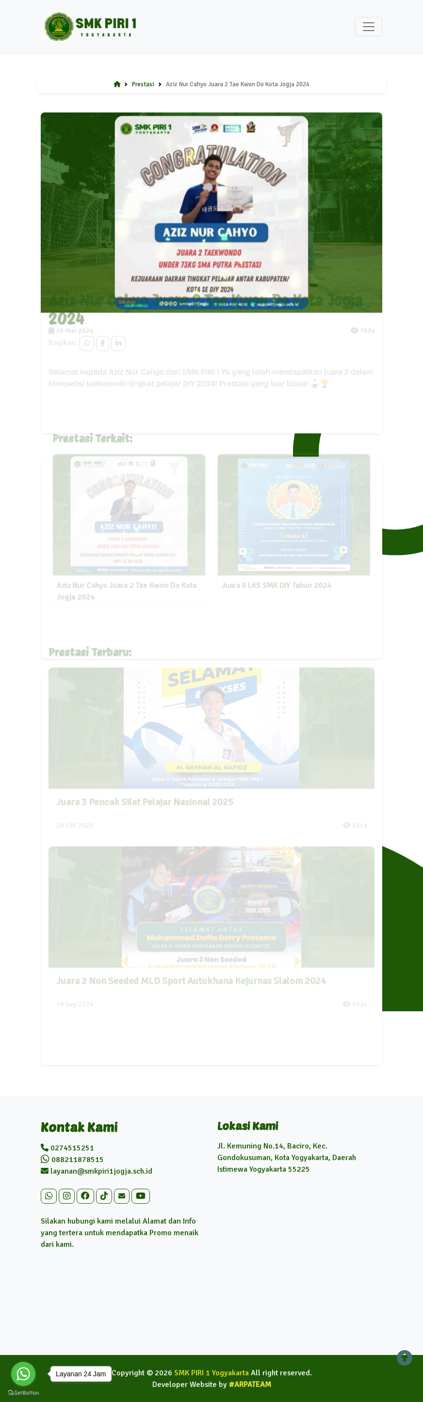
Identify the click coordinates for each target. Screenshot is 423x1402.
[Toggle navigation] (368, 26)
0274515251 (67, 1148)
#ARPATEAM (250, 1384)
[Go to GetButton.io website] (23, 1392)
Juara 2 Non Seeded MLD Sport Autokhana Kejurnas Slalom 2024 (191, 975)
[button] (49, 1196)
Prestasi (143, 84)
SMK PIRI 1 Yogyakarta (211, 1373)
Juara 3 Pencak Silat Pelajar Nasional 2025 (144, 796)
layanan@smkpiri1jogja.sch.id (96, 1171)
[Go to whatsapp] (23, 1374)
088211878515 (72, 1159)
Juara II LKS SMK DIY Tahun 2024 (276, 580)
